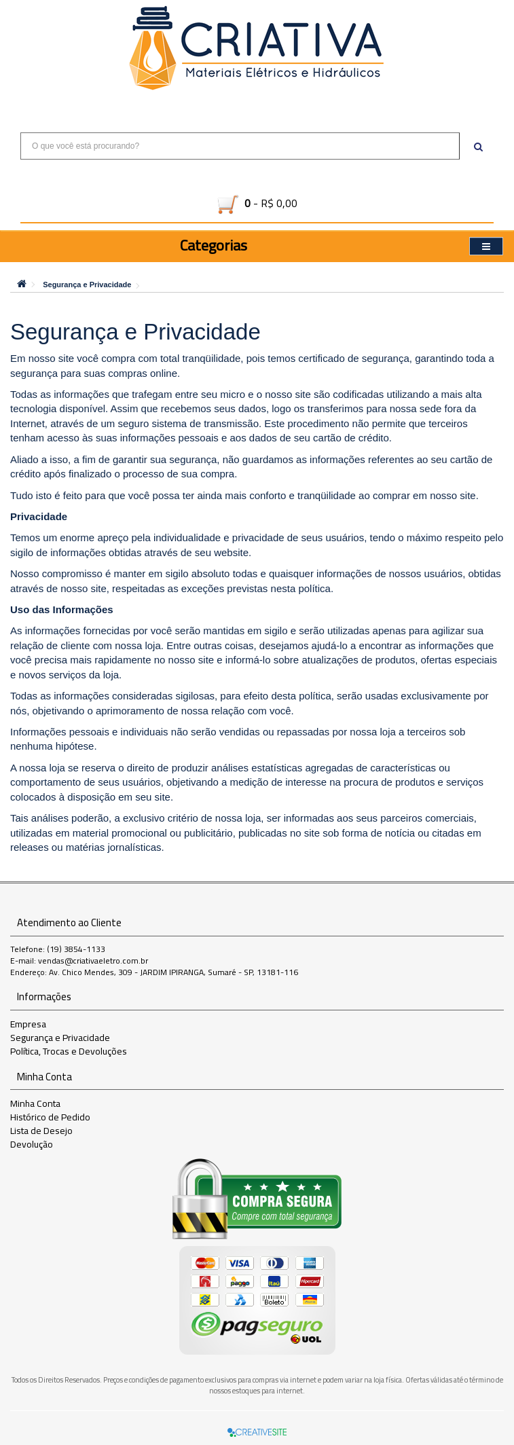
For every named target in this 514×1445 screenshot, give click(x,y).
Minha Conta (35, 1103)
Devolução (31, 1144)
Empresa (28, 1024)
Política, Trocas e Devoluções (68, 1051)
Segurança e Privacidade (87, 284)
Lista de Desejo (41, 1130)
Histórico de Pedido (50, 1117)
